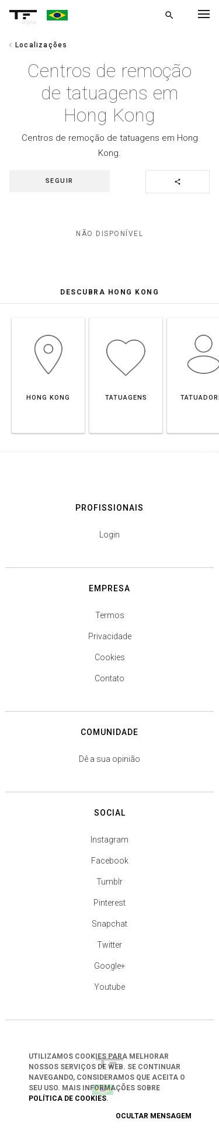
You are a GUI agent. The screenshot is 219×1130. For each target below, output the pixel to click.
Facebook (109, 860)
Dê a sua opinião (109, 759)
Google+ (110, 965)
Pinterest (109, 902)
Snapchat (109, 923)
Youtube (109, 987)
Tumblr (109, 881)
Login (109, 534)
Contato (109, 678)
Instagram (109, 839)
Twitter (109, 944)
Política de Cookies (67, 1098)
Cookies (110, 657)
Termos (109, 615)
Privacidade (109, 636)
